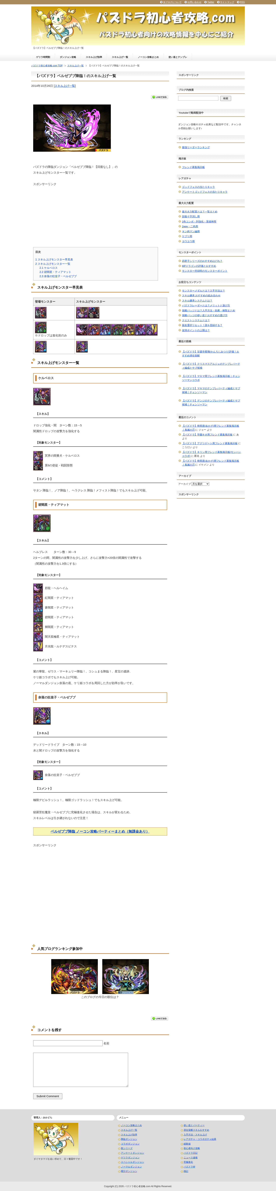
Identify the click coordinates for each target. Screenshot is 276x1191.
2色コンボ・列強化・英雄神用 (199, 221)
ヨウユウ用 (188, 241)
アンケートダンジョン (132, 1153)
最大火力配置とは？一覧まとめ (199, 211)
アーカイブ (184, 483)
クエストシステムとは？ (196, 320)
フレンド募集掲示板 (193, 167)
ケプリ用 (187, 236)
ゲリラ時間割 (43, 57)
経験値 (187, 1143)
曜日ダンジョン (129, 1171)
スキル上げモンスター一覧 (52, 263)
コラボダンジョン (130, 1143)
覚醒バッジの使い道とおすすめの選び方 (204, 315)
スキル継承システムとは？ (197, 300)
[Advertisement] (100, 213)
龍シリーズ (127, 1148)
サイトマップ (227, 2)
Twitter (210, 2)
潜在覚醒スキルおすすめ (196, 1130)
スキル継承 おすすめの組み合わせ (201, 295)
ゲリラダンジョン (130, 1157)
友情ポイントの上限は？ (196, 330)
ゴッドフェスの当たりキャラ (198, 186)
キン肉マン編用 (191, 231)
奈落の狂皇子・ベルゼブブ (58, 276)
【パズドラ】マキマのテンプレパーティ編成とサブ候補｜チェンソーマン (211, 390)
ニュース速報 (191, 1157)
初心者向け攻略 (192, 1148)
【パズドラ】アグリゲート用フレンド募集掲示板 (210, 443)
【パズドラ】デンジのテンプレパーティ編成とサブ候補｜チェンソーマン (211, 402)
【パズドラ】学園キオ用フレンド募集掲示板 (207, 434)
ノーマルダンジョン (131, 1166)
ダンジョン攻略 (68, 57)
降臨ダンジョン (129, 1139)
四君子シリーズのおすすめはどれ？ (202, 260)
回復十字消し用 (191, 216)
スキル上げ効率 (94, 57)
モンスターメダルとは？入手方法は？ (203, 290)
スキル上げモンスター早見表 (54, 259)
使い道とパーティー (194, 1125)
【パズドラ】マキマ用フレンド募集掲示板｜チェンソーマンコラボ (211, 378)
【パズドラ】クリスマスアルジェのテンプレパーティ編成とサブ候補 (211, 365)
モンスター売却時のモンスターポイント (204, 270)
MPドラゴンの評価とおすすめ (199, 266)
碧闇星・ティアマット (55, 271)
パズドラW (189, 1166)
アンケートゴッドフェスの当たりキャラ (204, 191)
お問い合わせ (194, 2)
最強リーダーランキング (196, 147)
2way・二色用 (190, 226)
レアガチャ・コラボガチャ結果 (200, 1139)
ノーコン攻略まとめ (148, 57)
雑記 (186, 1171)
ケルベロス (48, 267)
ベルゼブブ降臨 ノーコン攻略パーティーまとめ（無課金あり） (100, 831)
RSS (242, 2)
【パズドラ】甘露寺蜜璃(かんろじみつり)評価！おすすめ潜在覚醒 (210, 353)
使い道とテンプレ (177, 57)
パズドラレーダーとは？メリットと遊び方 (206, 305)
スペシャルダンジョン (132, 1162)
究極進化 (188, 1162)
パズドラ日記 (191, 1153)
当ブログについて (172, 2)
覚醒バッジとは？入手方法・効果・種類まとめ (208, 310)
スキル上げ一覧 (120, 57)
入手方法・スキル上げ (195, 1134)
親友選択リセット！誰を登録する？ (202, 325)
